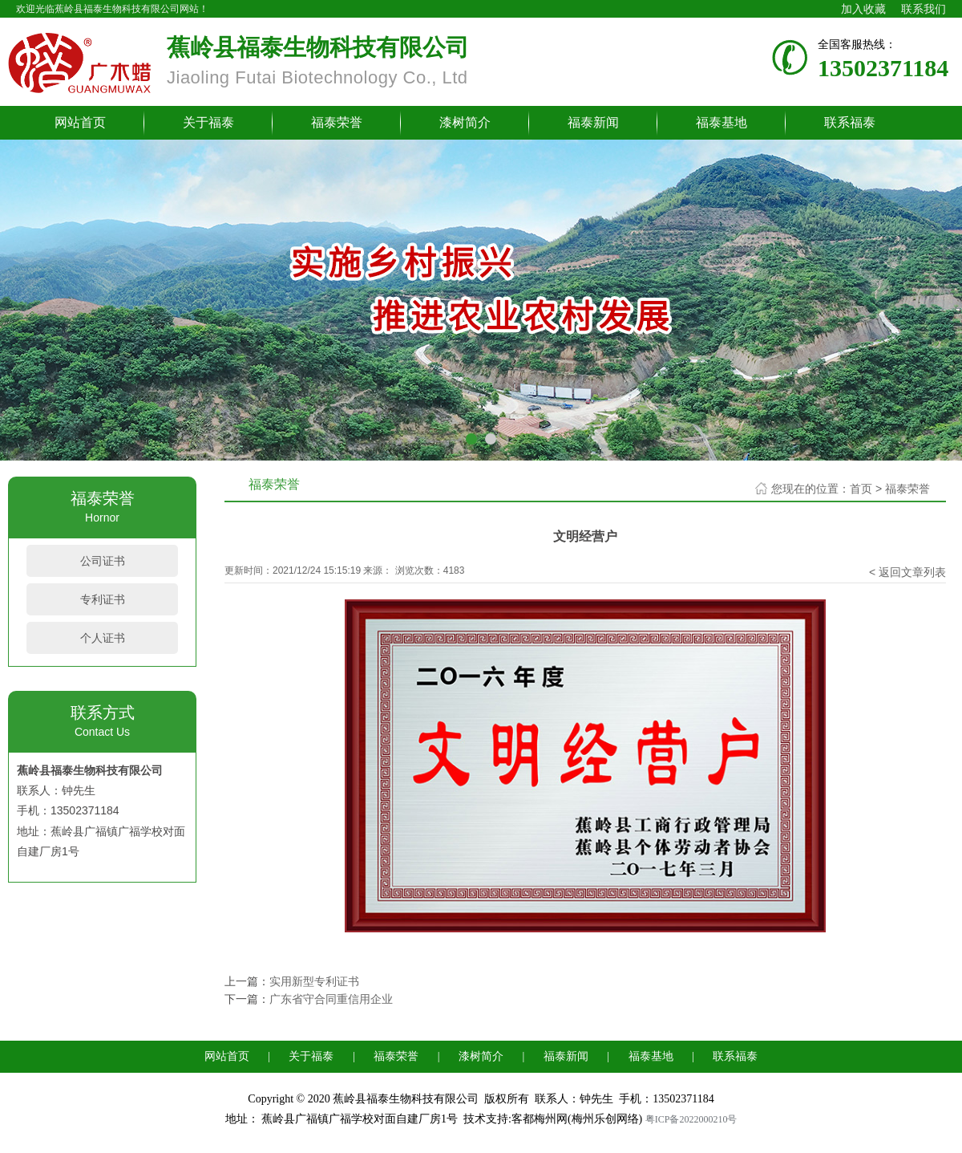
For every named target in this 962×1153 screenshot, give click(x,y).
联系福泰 (849, 122)
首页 (861, 488)
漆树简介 (465, 122)
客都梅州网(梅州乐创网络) (576, 1119)
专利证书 (102, 599)
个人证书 (102, 637)
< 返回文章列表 (907, 572)
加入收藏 (863, 8)
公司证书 (102, 560)
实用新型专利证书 (314, 981)
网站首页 (80, 122)
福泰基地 (721, 122)
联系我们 (923, 8)
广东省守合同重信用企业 (331, 999)
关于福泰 (208, 122)
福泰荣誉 (336, 122)
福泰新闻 (593, 122)
